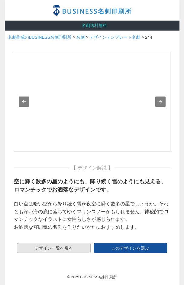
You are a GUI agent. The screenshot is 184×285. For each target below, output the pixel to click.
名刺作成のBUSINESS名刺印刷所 (40, 37)
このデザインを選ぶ (130, 248)
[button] (24, 102)
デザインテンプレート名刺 (114, 37)
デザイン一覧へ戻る (54, 248)
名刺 (80, 37)
